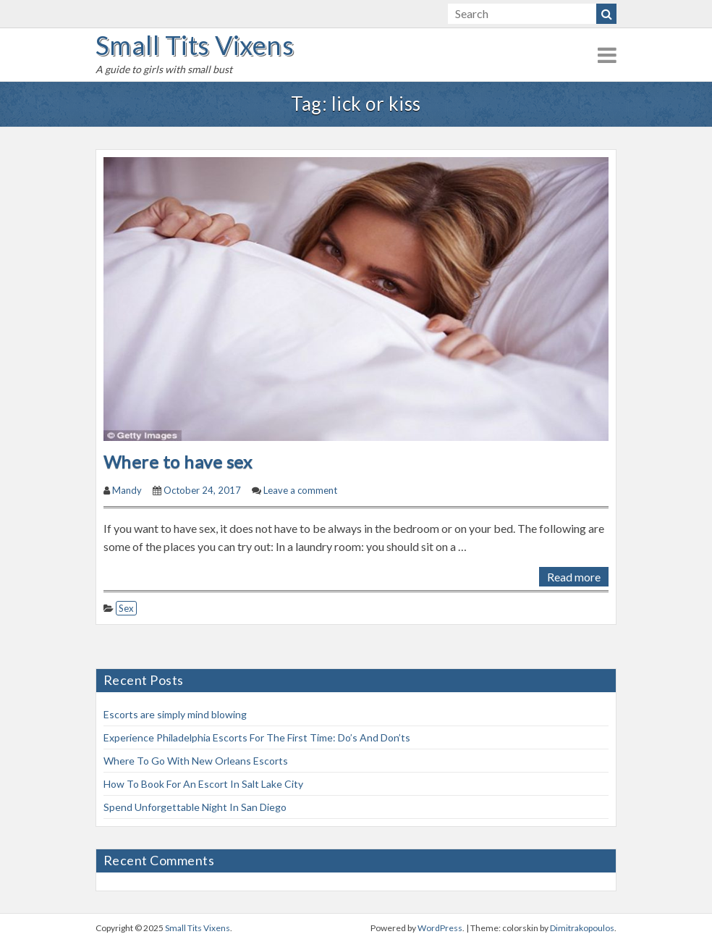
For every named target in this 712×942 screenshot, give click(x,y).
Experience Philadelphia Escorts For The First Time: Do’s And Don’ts (256, 737)
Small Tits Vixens (195, 45)
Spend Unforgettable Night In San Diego (195, 807)
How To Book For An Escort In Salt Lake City (203, 784)
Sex (126, 608)
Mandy (127, 490)
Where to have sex (181, 461)
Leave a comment (300, 490)
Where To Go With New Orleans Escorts (195, 760)
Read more (574, 577)
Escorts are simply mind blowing (175, 714)
